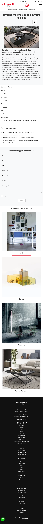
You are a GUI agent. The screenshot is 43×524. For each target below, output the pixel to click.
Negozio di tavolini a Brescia (10, 132)
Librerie (21, 461)
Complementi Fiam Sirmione (9, 142)
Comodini (21, 480)
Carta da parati (21, 495)
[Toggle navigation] (40, 5)
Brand (21, 431)
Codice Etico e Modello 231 (21, 441)
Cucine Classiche (21, 454)
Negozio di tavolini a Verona (27, 132)
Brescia (5, 120)
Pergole (22, 512)
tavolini (5, 100)
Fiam (4, 93)
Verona (34, 120)
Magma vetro (32, 9)
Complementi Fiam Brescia (27, 137)
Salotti (21, 467)
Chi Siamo (21, 427)
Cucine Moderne (21, 452)
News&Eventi (21, 435)
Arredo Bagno (21, 471)
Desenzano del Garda (16, 120)
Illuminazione (21, 490)
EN (23, 1)
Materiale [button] (4, 104)
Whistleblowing (22, 443)
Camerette (21, 484)
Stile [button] (2, 110)
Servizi (21, 429)
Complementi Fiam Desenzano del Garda (28, 140)
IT (20, 1)
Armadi (21, 482)
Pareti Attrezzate (21, 463)
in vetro (5, 107)
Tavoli (21, 469)
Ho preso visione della (12, 196)
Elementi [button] (4, 97)
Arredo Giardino (21, 510)
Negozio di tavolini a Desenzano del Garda (13, 135)
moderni (5, 113)
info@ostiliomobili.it (23, 416)
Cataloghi (21, 433)
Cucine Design (21, 450)
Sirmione (27, 120)
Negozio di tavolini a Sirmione (10, 137)
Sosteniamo (21, 437)
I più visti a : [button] (4, 117)
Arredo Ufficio (21, 504)
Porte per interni (21, 492)
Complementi (24, 9)
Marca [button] (3, 90)
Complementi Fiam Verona (9, 140)
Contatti (21, 439)
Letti (21, 478)
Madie (21, 465)
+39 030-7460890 (22, 414)
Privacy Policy (18, 196)
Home (9, 9)
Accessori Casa (16, 9)
